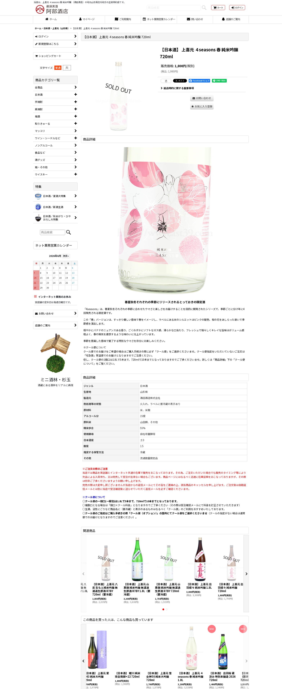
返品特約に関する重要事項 (177, 88)
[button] (202, 106)
